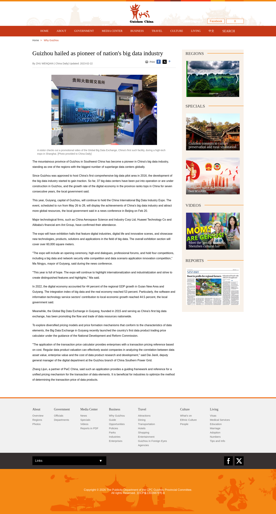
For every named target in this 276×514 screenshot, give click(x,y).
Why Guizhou (117, 415)
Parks (112, 432)
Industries (114, 436)
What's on (186, 415)
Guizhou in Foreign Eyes (152, 440)
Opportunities (117, 424)
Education (216, 424)
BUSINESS (137, 30)
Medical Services (220, 419)
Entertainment (146, 436)
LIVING (196, 30)
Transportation (146, 424)
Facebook (216, 21)
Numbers (215, 436)
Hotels (142, 428)
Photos (36, 424)
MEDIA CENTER (112, 30)
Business (114, 409)
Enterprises (115, 440)
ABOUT (61, 30)
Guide (112, 419)
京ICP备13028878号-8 (151, 492)
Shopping (143, 432)
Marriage (215, 428)
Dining (142, 419)
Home (35, 40)
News (83, 415)
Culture (185, 409)
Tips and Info (217, 440)
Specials (195, 106)
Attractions (144, 415)
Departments (61, 419)
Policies (113, 428)
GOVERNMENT (84, 30)
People (184, 424)
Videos (193, 205)
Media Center (89, 409)
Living (214, 409)
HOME (44, 30)
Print (152, 62)
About (36, 409)
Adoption (215, 432)
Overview (37, 415)
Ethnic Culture (188, 419)
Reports (195, 260)
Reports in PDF (89, 428)
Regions (195, 53)
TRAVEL (157, 30)
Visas (213, 415)
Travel (142, 409)
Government (62, 409)
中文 (211, 30)
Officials (58, 415)
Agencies (143, 445)
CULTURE (176, 30)
